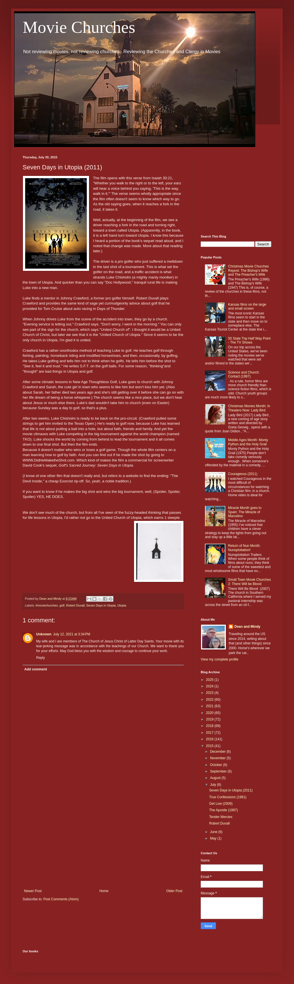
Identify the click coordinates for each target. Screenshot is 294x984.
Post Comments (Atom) (61, 899)
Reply (40, 658)
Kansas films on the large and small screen (247, 306)
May (213, 838)
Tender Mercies (220, 817)
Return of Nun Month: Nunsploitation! (244, 548)
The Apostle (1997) (223, 810)
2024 (210, 686)
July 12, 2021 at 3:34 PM (71, 634)
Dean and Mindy (247, 627)
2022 (210, 700)
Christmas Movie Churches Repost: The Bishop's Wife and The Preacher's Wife (248, 270)
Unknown (43, 634)
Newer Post (33, 891)
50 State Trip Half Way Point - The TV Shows (249, 340)
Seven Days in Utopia (101, 605)
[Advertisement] (103, 842)
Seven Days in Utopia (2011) (230, 790)
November (218, 758)
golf (61, 605)
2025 (210, 680)
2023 (210, 693)
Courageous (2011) (242, 474)
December (218, 752)
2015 (210, 746)
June (214, 832)
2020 (210, 713)
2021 (210, 706)
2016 (210, 739)
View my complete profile (219, 659)
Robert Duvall (75, 605)
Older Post (174, 891)
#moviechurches (47, 605)
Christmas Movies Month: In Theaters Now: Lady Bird (249, 408)
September (219, 771)
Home (104, 891)
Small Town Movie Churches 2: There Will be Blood (249, 582)
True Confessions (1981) (228, 797)
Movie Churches (79, 27)
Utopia (121, 605)
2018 (210, 726)
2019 (210, 719)
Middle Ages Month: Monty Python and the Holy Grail (248, 442)
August (216, 778)
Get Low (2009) (221, 804)
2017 (210, 733)
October (216, 765)
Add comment (35, 669)
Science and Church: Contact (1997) (244, 374)
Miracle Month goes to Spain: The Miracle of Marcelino (244, 512)
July (213, 785)
